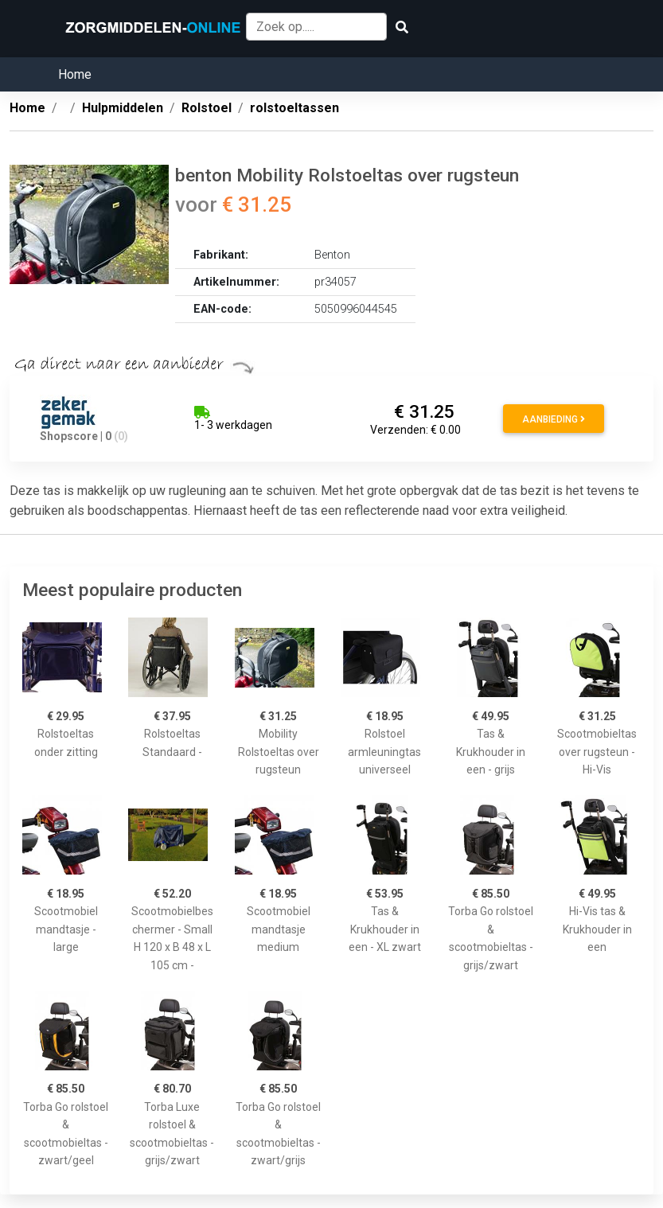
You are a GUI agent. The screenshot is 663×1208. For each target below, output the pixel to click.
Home (75, 74)
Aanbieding (553, 419)
